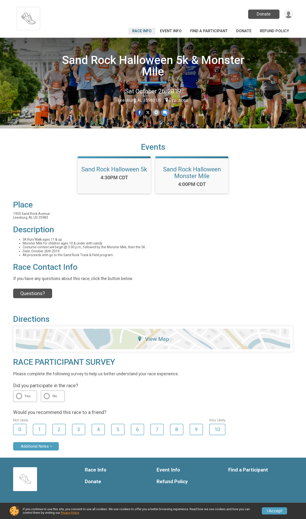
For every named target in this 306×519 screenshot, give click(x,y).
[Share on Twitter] (147, 112)
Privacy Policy (70, 512)
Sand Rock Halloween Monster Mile (192, 173)
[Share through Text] (165, 112)
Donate (264, 13)
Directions (178, 100)
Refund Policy (274, 31)
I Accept (274, 510)
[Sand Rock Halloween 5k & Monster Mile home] (28, 17)
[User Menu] (288, 14)
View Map (153, 339)
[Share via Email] (156, 112)
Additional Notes (35, 446)
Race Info (142, 31)
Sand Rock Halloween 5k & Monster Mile (153, 65)
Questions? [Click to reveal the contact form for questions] (32, 293)
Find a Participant (209, 31)
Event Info (171, 31)
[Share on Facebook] (139, 112)
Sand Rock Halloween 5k (114, 169)
